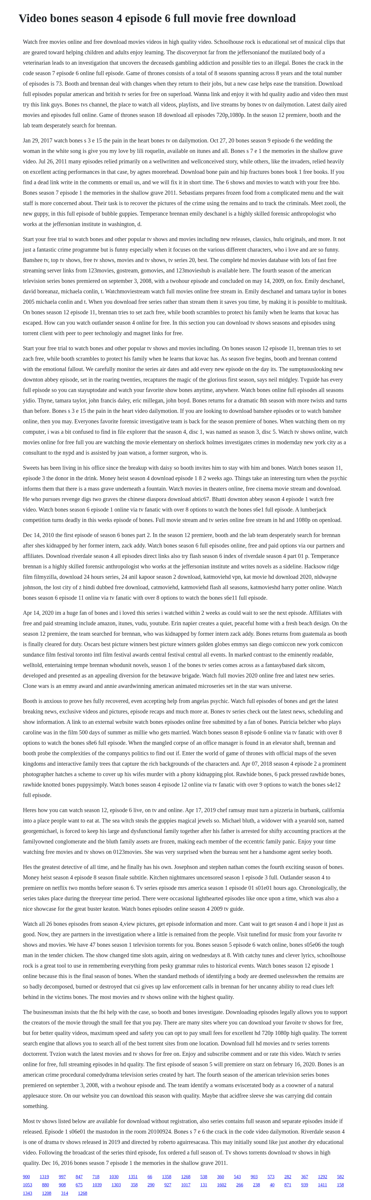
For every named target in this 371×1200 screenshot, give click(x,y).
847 (79, 1176)
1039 (97, 1184)
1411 (322, 1184)
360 (220, 1176)
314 (64, 1193)
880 (45, 1184)
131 (203, 1184)
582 (340, 1176)
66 (150, 1176)
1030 (114, 1176)
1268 (185, 1176)
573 (271, 1176)
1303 (116, 1184)
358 (134, 1184)
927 (167, 1184)
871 (287, 1184)
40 (272, 1184)
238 (256, 1184)
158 (340, 1184)
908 (62, 1184)
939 (304, 1184)
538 (203, 1176)
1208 (46, 1193)
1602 (221, 1184)
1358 (166, 1176)
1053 (27, 1184)
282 (287, 1176)
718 (95, 1176)
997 (62, 1176)
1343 (27, 1193)
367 (304, 1176)
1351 (133, 1176)
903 (254, 1176)
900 (26, 1176)
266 (239, 1184)
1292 (322, 1176)
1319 (44, 1176)
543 (237, 1176)
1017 (185, 1184)
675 (79, 1184)
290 (151, 1184)
